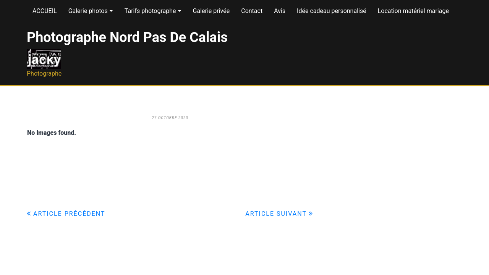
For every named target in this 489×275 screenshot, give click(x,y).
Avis (279, 11)
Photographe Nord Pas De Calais (127, 37)
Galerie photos (88, 11)
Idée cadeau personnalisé (331, 11)
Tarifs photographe (150, 11)
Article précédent (69, 213)
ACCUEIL (44, 11)
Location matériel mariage (413, 11)
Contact (251, 11)
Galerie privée (211, 11)
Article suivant (276, 213)
